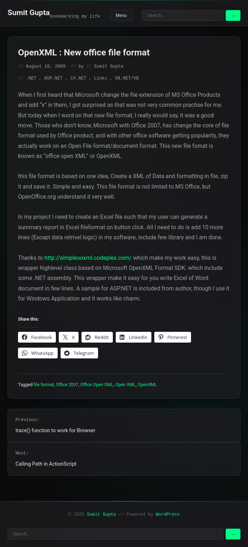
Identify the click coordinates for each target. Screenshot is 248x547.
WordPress (168, 514)
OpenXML (147, 384)
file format (44, 384)
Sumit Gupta (29, 12)
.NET (31, 78)
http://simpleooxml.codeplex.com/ (88, 257)
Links (100, 78)
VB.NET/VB (127, 78)
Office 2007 (67, 384)
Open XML (125, 384)
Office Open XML (96, 384)
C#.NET (78, 78)
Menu (121, 15)
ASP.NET (53, 78)
